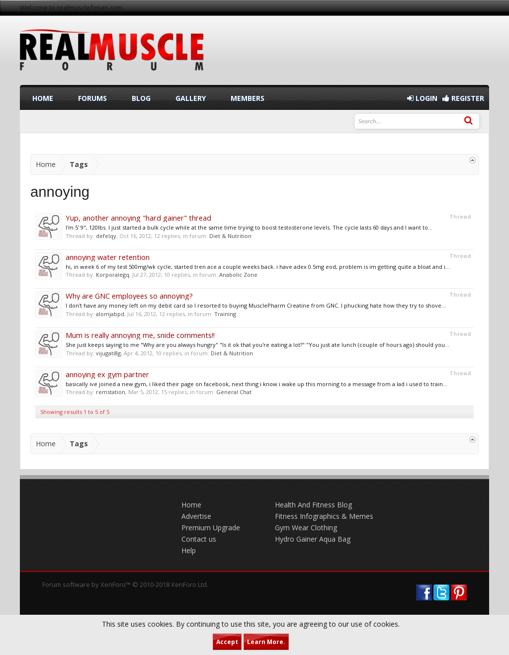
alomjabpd (110, 314)
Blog (141, 98)
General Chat (234, 392)
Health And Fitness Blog (313, 504)
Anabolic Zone (238, 274)
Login (422, 98)
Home (42, 98)
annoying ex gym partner (107, 374)
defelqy (106, 236)
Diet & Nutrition (230, 236)
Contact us (198, 539)
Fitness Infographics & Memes (324, 516)
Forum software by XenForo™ (125, 584)
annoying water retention (108, 257)
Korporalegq (112, 274)
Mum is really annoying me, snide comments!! (140, 335)
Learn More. (266, 642)
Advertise (196, 516)
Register (463, 98)
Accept (227, 642)
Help (188, 550)
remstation (110, 392)
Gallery (190, 98)
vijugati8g (108, 353)
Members (247, 98)
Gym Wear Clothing (306, 527)
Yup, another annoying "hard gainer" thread (138, 218)
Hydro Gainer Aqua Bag (312, 539)
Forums (92, 98)
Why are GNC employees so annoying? (129, 296)
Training (225, 314)
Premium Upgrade (210, 527)
